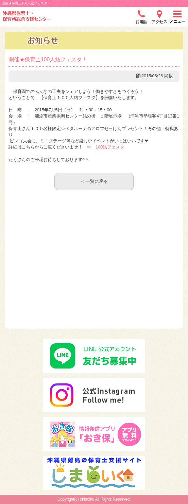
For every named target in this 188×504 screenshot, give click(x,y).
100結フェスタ (110, 146)
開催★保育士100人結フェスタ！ (47, 59)
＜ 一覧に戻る (93, 181)
